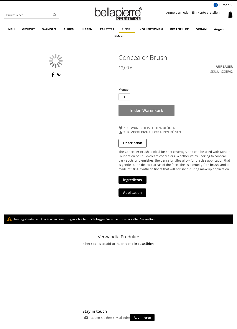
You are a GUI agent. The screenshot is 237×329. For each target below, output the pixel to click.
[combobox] (31, 14)
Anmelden (173, 12)
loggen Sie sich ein (108, 219)
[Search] (54, 14)
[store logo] (118, 14)
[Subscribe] (142, 317)
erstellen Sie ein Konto (142, 219)
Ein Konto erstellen (206, 12)
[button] (223, 5)
